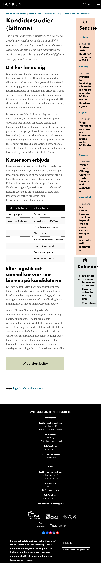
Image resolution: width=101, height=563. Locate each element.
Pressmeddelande (87, 197)
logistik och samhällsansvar (28, 388)
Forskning (83, 66)
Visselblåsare (51, 540)
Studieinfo (83, 37)
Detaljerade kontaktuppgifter (50, 503)
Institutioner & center (16, 13)
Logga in (93, 4)
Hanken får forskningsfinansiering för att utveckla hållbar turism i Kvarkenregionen (85, 91)
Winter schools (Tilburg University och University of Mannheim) (84, 178)
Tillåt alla (67, 545)
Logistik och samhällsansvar (77, 13)
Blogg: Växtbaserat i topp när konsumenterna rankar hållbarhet (85, 135)
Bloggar (83, 112)
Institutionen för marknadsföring (45, 13)
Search (89, 4)
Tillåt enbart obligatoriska (76, 552)
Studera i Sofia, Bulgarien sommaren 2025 (85, 53)
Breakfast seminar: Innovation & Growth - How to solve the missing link (89, 287)
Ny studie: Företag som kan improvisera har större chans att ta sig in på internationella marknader (85, 229)
